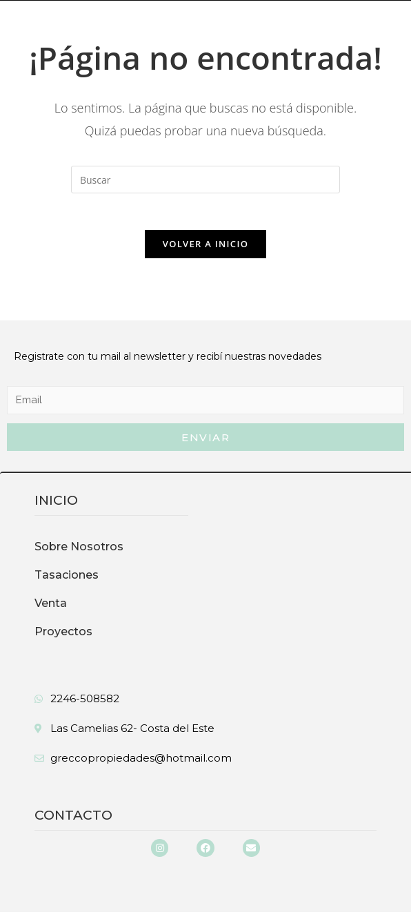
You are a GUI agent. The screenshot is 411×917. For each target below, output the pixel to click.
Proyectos (63, 636)
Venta (50, 608)
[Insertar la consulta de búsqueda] (205, 179)
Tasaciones (66, 579)
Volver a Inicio (205, 248)
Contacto (73, 820)
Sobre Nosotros (78, 551)
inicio (56, 505)
